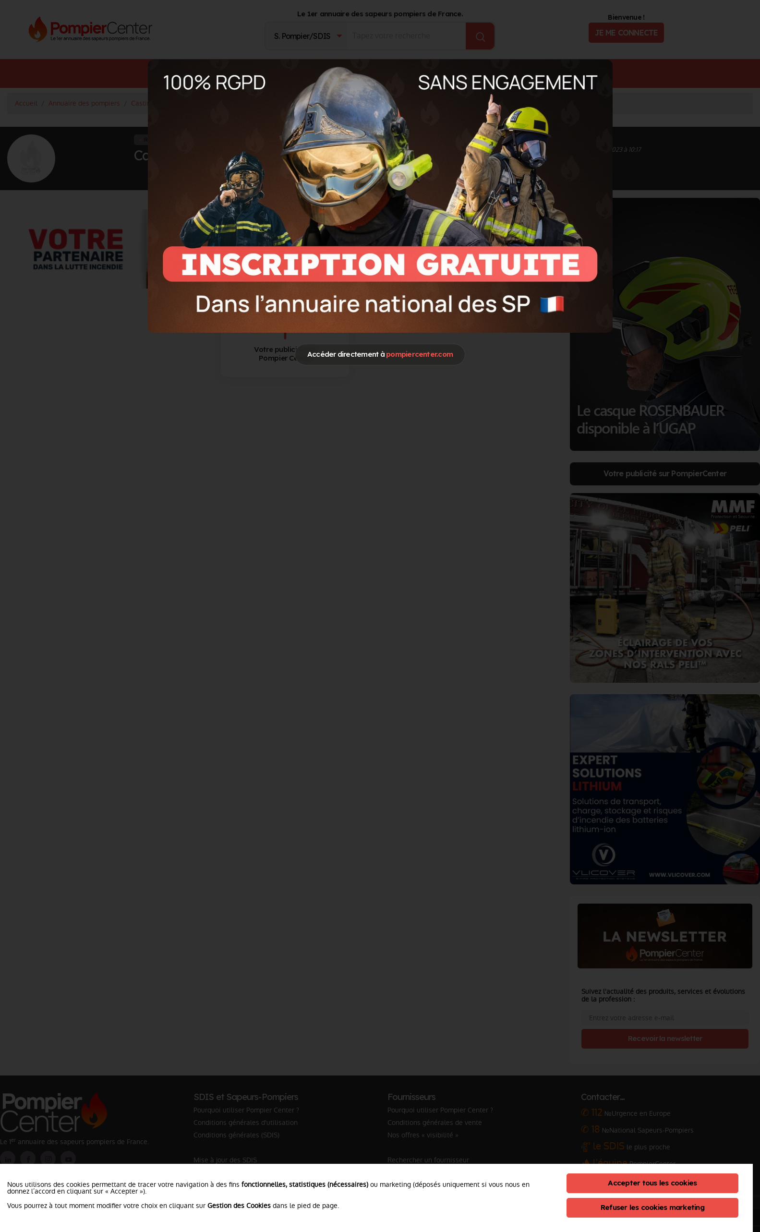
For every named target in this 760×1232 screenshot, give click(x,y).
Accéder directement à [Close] (380, 354)
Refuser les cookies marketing (652, 1207)
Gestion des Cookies (239, 1205)
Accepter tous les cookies (652, 1182)
